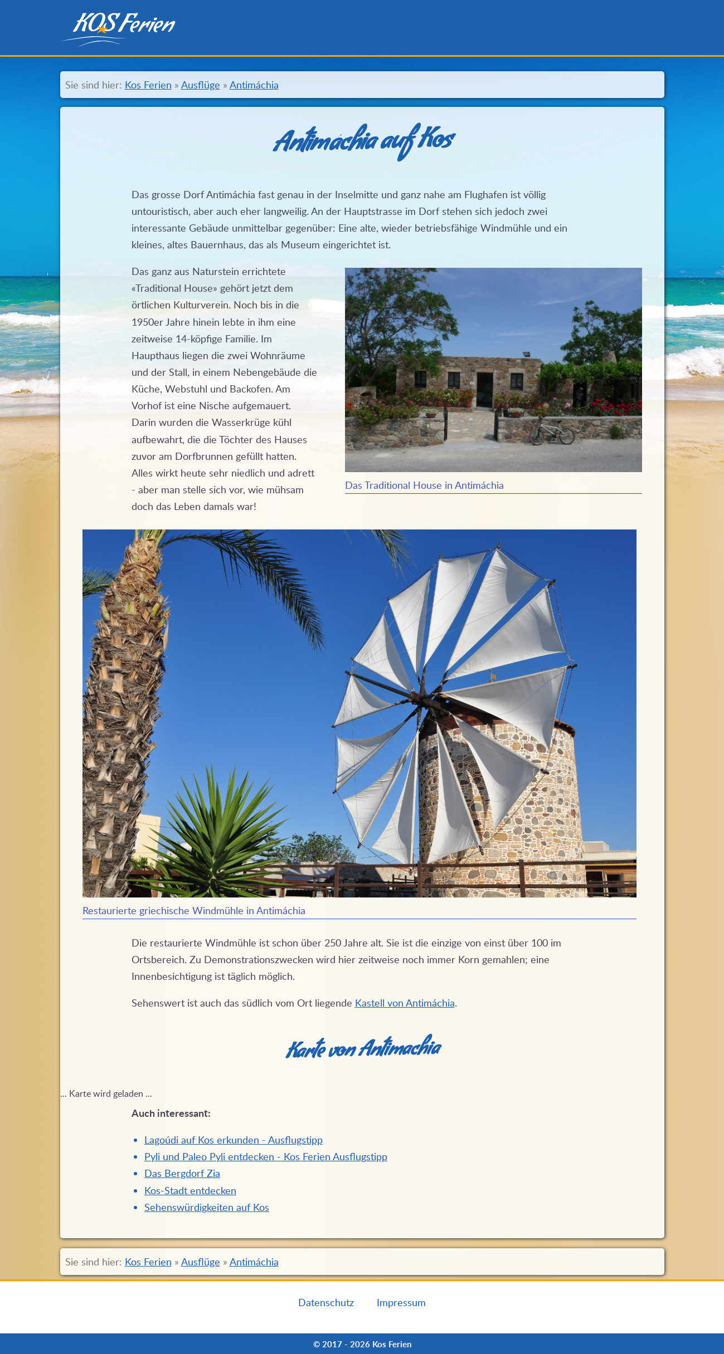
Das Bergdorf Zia (182, 1173)
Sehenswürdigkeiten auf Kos (206, 1207)
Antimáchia (254, 84)
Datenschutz (326, 1302)
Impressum (401, 1302)
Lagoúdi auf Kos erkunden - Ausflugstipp (233, 1139)
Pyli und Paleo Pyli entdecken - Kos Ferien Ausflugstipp (265, 1156)
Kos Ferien (148, 84)
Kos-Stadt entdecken (190, 1190)
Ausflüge (200, 84)
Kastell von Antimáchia (405, 1002)
